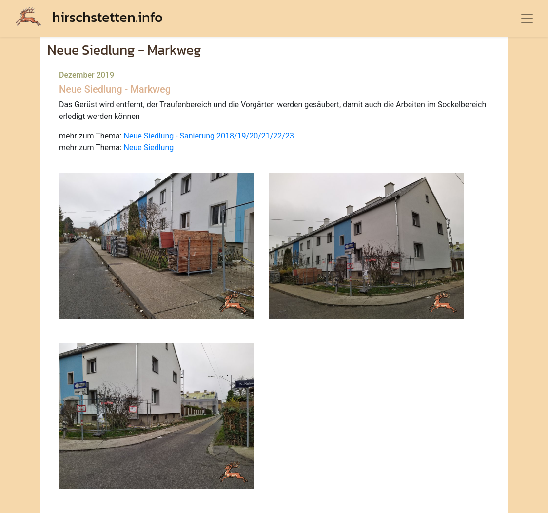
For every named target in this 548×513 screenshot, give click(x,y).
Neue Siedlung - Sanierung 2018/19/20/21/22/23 (209, 135)
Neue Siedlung (149, 147)
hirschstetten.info (89, 16)
